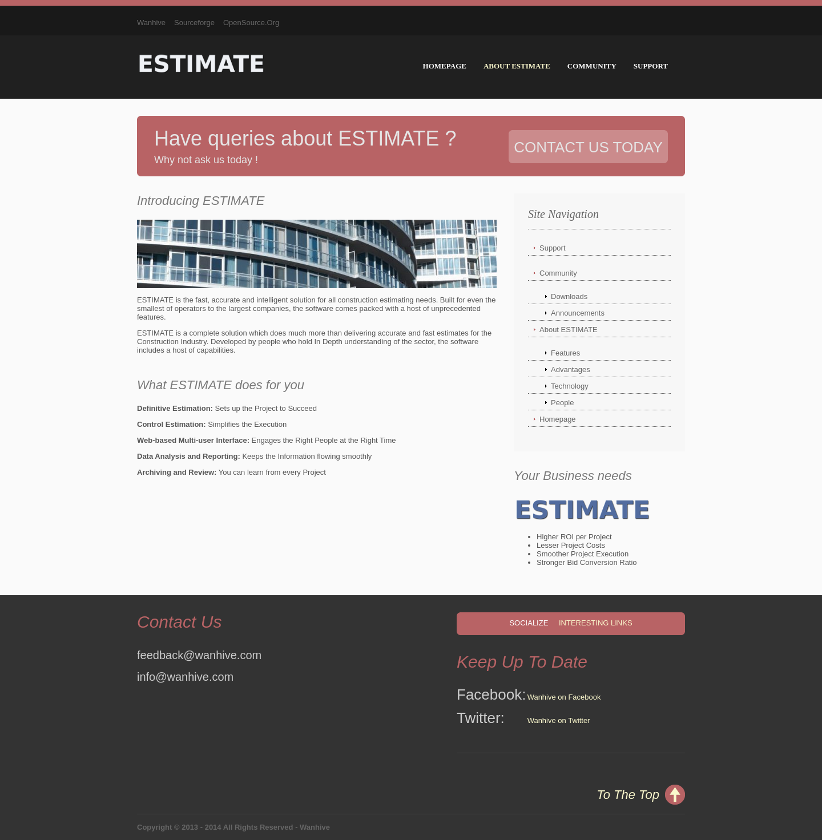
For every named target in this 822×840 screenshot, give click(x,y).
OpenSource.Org (251, 22)
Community (591, 66)
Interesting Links (595, 623)
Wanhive (151, 22)
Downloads (569, 296)
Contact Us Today (588, 147)
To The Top (628, 795)
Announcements (578, 313)
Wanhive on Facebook (564, 697)
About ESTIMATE (516, 66)
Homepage (444, 66)
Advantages (570, 369)
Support (651, 66)
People (562, 402)
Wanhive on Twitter (558, 720)
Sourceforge (194, 22)
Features (565, 353)
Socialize (528, 623)
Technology (570, 386)
